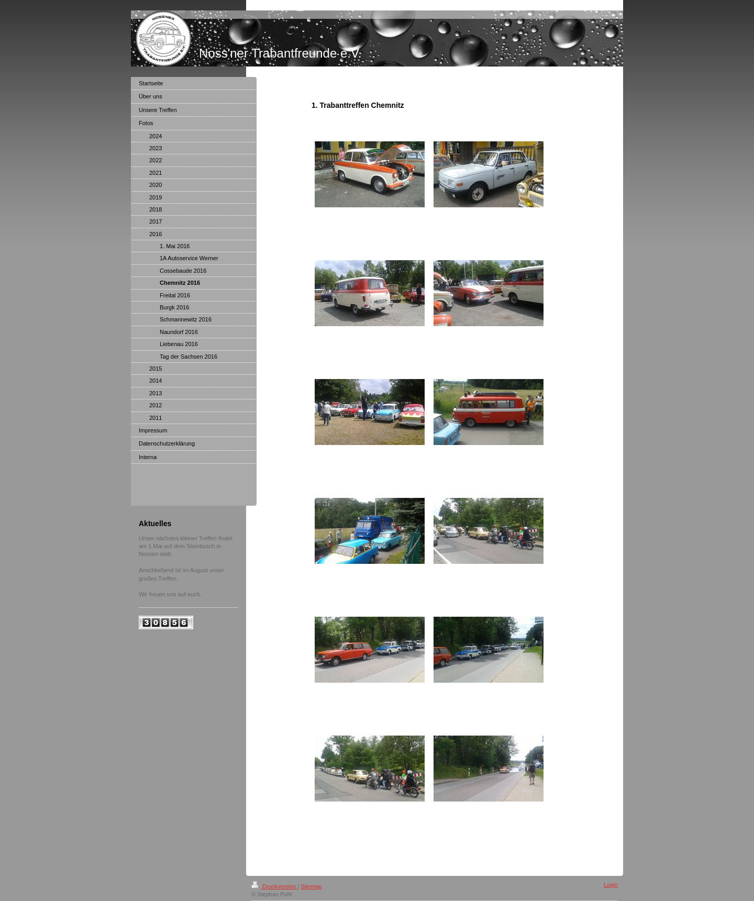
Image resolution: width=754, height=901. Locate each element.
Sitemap (311, 886)
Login (611, 885)
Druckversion (274, 886)
